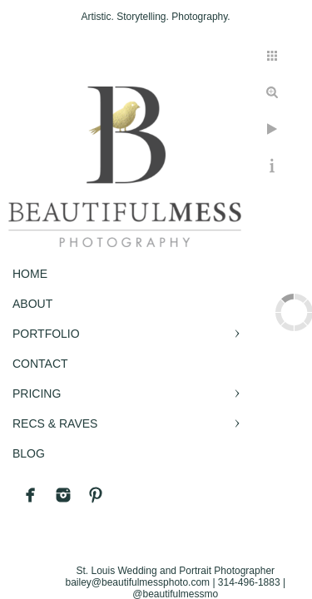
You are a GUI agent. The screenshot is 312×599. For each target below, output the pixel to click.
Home (29, 273)
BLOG (28, 453)
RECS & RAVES (54, 423)
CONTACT (40, 363)
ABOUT (32, 303)
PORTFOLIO (46, 333)
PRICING (36, 393)
